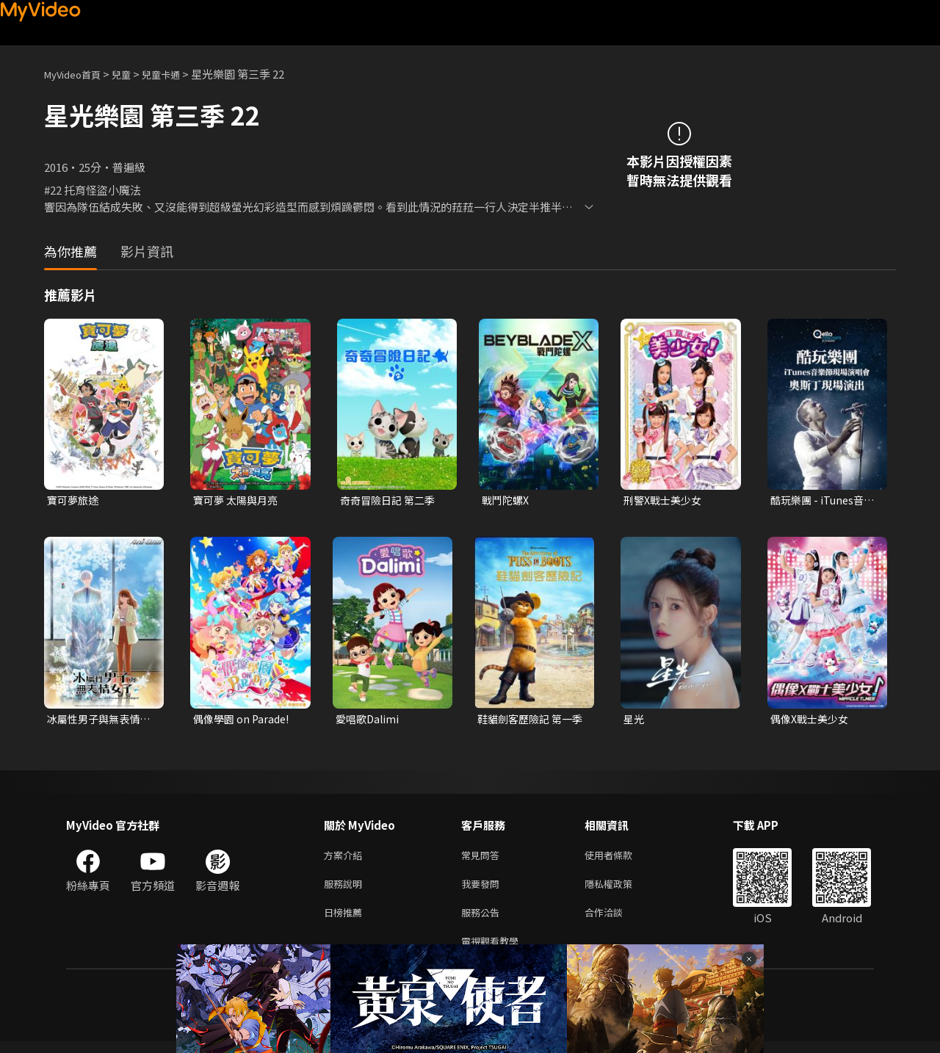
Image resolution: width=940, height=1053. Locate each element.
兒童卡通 (177, 74)
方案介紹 (346, 858)
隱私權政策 (620, 889)
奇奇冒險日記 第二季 (390, 500)
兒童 (133, 74)
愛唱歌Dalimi (369, 720)
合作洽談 (615, 920)
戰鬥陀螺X (507, 500)
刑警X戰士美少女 (665, 500)
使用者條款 (620, 858)
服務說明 (346, 889)
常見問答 (483, 858)
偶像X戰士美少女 (812, 720)
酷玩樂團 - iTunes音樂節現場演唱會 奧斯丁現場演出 (821, 501)
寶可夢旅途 (74, 500)
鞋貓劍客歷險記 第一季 (528, 721)
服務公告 (483, 920)
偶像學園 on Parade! (243, 720)
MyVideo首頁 (77, 74)
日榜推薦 (346, 920)
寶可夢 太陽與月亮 (238, 500)
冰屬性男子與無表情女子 (96, 721)
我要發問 (483, 889)
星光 (634, 720)
